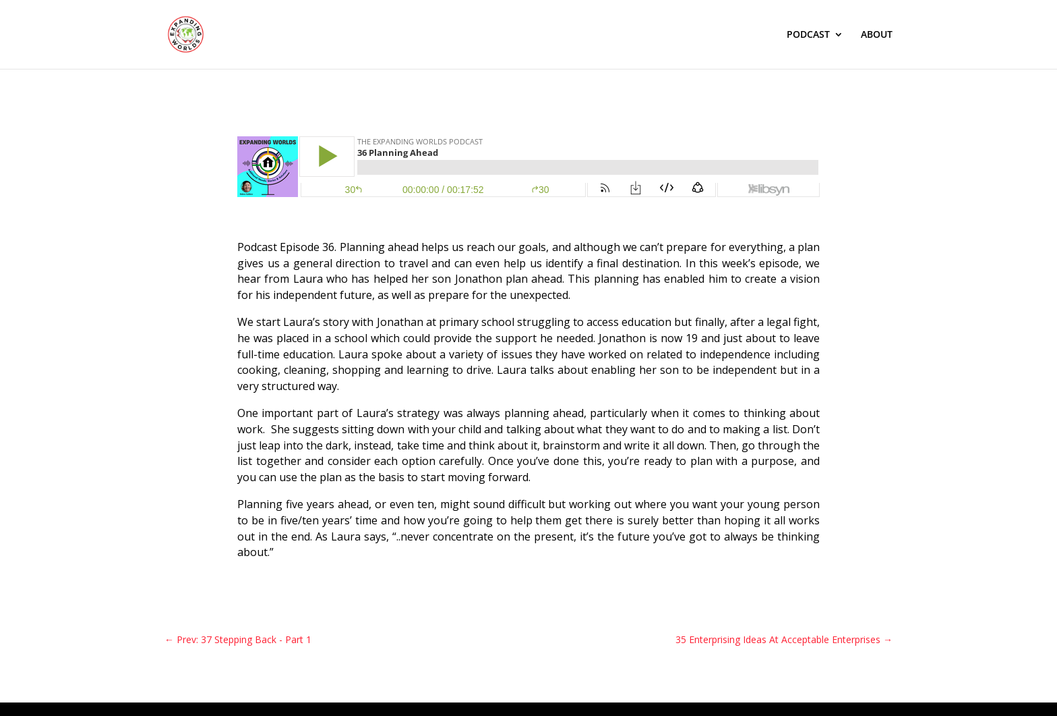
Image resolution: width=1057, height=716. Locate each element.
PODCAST (808, 35)
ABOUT (877, 35)
